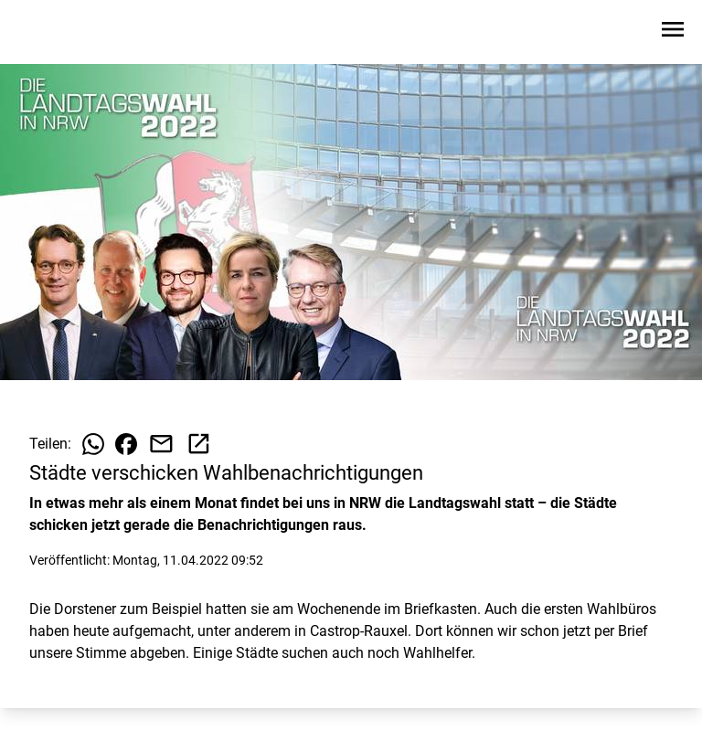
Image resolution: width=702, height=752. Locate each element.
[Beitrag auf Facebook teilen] (126, 444)
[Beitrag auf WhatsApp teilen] (93, 444)
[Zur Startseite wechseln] (58, 32)
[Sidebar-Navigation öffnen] (672, 32)
